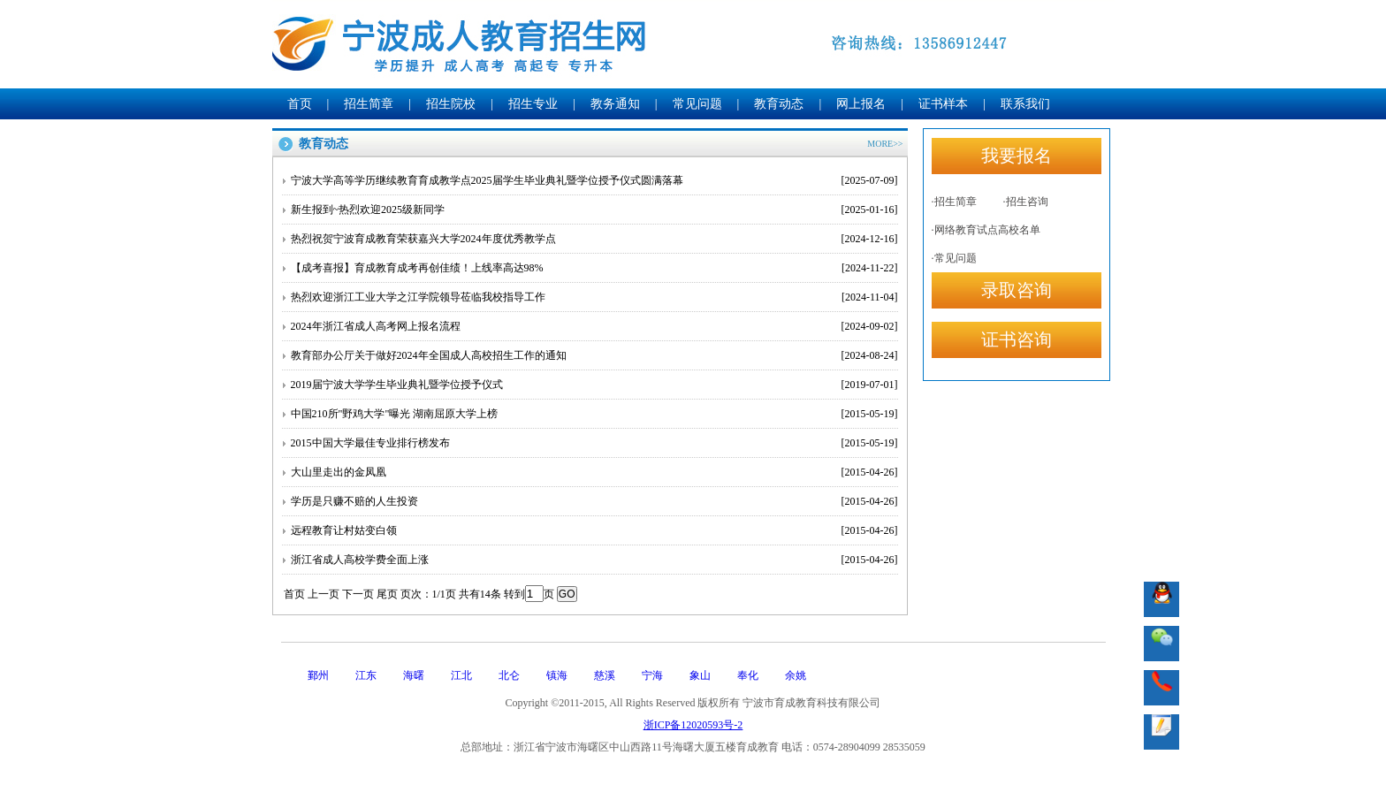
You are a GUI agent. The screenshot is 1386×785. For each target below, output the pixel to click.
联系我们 (1025, 104)
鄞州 (318, 675)
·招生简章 (954, 201)
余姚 (795, 675)
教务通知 (615, 104)
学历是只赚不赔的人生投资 (594, 501)
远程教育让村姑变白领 (594, 530)
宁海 (652, 675)
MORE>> (884, 144)
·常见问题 (954, 258)
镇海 (556, 675)
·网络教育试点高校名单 (986, 230)
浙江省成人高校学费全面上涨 (594, 559)
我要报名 (1016, 155)
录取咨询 (1016, 290)
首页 (299, 104)
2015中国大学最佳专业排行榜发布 (594, 443)
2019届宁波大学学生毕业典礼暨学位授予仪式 (594, 384)
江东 (366, 675)
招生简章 (368, 104)
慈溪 (604, 675)
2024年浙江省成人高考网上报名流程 (594, 326)
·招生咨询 (1025, 201)
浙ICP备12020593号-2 (693, 725)
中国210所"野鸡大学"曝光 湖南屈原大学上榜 (594, 414)
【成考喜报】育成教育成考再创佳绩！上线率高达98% (594, 268)
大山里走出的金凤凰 (594, 472)
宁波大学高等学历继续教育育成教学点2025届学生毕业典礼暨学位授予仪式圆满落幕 (594, 180)
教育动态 (778, 104)
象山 (700, 675)
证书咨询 (1016, 339)
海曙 (413, 675)
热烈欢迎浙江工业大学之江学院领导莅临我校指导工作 (594, 297)
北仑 (509, 675)
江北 (461, 675)
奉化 (747, 675)
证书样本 (943, 104)
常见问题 (697, 104)
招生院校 (451, 104)
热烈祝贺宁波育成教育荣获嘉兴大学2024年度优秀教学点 (594, 239)
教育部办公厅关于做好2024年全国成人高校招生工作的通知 (594, 355)
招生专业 (533, 104)
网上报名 (861, 104)
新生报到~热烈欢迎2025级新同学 (594, 209)
